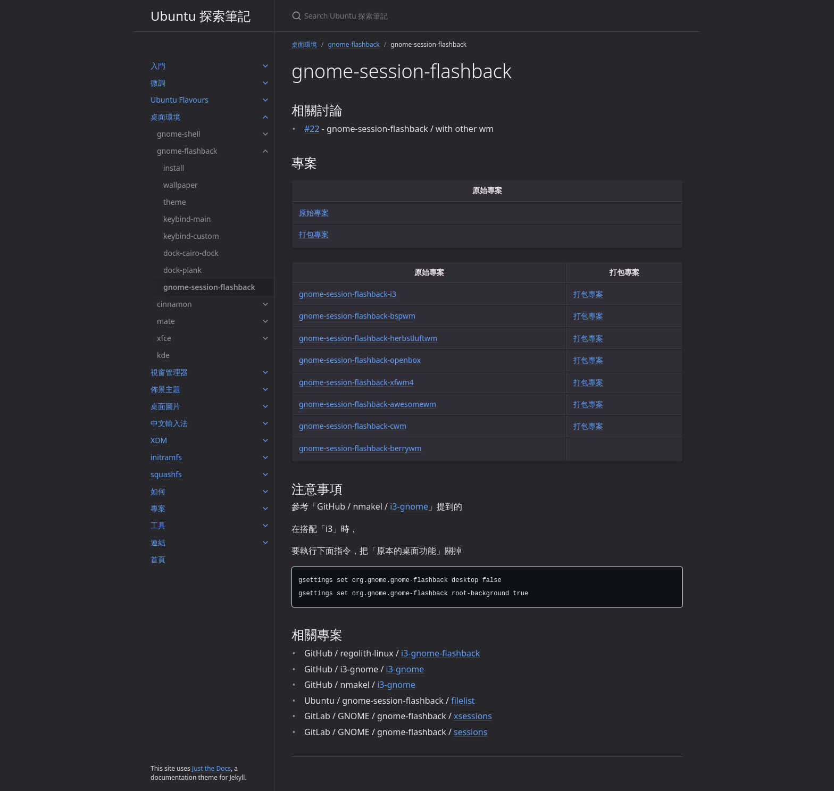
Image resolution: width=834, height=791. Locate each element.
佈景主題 (165, 389)
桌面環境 (165, 117)
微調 (158, 83)
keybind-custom (191, 236)
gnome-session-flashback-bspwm (357, 316)
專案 (158, 508)
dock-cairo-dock (191, 253)
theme (174, 202)
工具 (158, 525)
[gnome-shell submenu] (265, 134)
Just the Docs (211, 768)
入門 (158, 66)
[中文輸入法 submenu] (265, 423)
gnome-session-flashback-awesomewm (367, 404)
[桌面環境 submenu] (265, 117)
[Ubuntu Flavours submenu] (265, 100)
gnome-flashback (187, 151)
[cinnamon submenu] (265, 304)
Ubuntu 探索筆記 (201, 15)
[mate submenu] (265, 321)
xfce (164, 338)
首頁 (158, 559)
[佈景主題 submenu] (265, 389)
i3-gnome (409, 506)
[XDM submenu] (265, 440)
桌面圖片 (165, 406)
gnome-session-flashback (209, 287)
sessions (470, 732)
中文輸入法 (169, 423)
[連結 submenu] (265, 542)
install (173, 168)
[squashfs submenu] (265, 474)
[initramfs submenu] (265, 457)
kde (163, 355)
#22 (312, 129)
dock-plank (182, 270)
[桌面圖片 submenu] (265, 406)
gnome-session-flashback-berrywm (360, 448)
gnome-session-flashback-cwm (352, 426)
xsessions (473, 716)
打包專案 (314, 234)
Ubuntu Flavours (179, 100)
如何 (158, 491)
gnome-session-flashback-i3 (347, 294)
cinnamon (174, 304)
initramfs (166, 457)
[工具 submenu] (265, 525)
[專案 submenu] (265, 508)
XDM (159, 440)
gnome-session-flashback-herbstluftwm (368, 338)
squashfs (166, 474)
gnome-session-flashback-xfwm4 (356, 382)
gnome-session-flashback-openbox (360, 360)
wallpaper (180, 185)
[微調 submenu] (265, 82)
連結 (158, 542)
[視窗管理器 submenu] (265, 372)
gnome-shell (179, 134)
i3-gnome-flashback (440, 653)
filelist (462, 700)
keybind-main (187, 219)
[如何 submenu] (265, 491)
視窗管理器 (169, 372)
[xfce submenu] (265, 338)
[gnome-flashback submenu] (265, 151)
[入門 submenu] (265, 65)
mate (166, 321)
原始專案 (314, 212)
